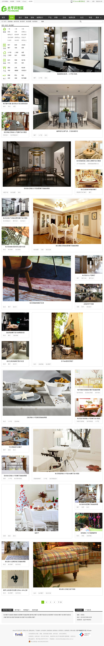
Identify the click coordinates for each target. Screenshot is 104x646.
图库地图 (35, 610)
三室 (23, 29)
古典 (42, 249)
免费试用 (72, 17)
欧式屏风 (18, 249)
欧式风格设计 (14, 135)
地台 (23, 75)
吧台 (16, 75)
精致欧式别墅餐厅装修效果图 (22, 615)
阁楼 (9, 75)
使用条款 (55, 630)
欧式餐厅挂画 (65, 615)
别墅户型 (5, 192)
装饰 (32, 17)
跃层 (9, 450)
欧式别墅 (28, 21)
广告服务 (37, 630)
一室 (9, 29)
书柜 (9, 70)
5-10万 (9, 40)
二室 (16, 29)
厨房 (23, 47)
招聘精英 (67, 630)
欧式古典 (48, 249)
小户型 (9, 52)
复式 (16, 55)
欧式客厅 (22, 21)
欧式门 (15, 307)
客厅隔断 (24, 78)
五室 (16, 31)
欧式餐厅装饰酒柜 (15, 617)
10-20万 (17, 40)
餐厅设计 (15, 221)
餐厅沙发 (84, 278)
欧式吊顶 (16, 21)
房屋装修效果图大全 (93, 163)
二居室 (16, 52)
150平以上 (17, 37)
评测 (56, 17)
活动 (64, 17)
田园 (16, 60)
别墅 (23, 52)
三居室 (9, 55)
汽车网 (18, 1)
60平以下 (10, 34)
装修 (26, 17)
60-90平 (17, 34)
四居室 (23, 55)
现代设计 (5, 135)
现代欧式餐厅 (58, 615)
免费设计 (40, 17)
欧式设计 (22, 221)
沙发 (16, 67)
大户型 (40, 78)
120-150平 (10, 37)
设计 (20, 17)
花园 (16, 78)
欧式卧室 (35, 21)
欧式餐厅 (11, 25)
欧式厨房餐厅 (50, 615)
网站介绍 (25, 630)
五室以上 (24, 31)
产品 (49, 17)
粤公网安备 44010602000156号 (38, 641)
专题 (90, 17)
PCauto (24, 1)
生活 (82, 17)
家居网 (30, 1)
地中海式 (97, 392)
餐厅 (9, 47)
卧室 (16, 45)
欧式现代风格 (18, 478)
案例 (11, 17)
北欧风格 (10, 21)
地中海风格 (80, 392)
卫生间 (23, 45)
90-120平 (24, 34)
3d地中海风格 (80, 421)
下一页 (60, 602)
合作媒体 (43, 630)
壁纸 (9, 67)
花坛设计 (89, 307)
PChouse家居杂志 (79, 1)
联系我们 (61, 630)
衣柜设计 (24, 70)
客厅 (9, 45)
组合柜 (23, 67)
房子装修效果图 (81, 163)
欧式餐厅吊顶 (24, 617)
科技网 (12, 1)
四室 (9, 31)
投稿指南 (49, 630)
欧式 (6, 25)
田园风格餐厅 (37, 478)
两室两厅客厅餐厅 (81, 192)
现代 (23, 63)
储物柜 (16, 70)
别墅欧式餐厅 (31, 617)
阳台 (9, 106)
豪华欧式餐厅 (33, 615)
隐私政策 (31, 630)
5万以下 (24, 37)
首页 (3, 17)
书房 (16, 47)
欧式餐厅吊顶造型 (8, 615)
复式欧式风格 (89, 392)
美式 (16, 63)
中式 (9, 63)
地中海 (23, 60)
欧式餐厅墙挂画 (42, 615)
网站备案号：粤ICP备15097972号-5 (38, 639)
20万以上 (24, 40)
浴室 (9, 78)
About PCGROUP (17, 630)
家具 (9, 536)
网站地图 (72, 630)
